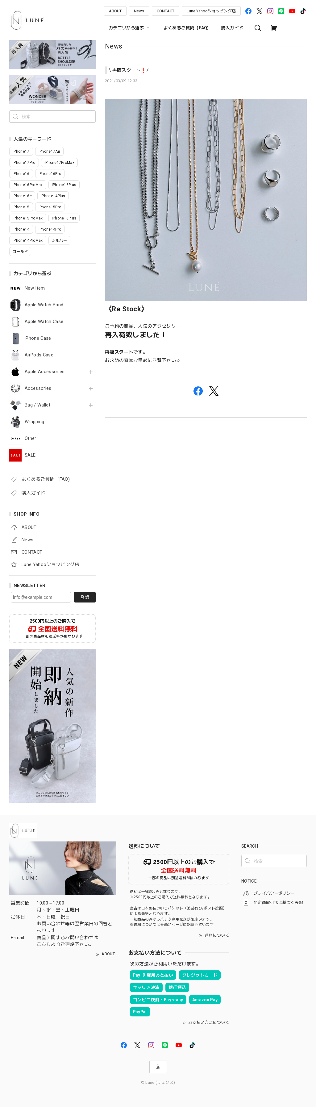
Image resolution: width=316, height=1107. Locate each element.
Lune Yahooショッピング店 (211, 11)
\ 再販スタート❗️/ (128, 70)
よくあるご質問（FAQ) (186, 27)
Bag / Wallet (37, 405)
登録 (85, 597)
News (139, 11)
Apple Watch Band (44, 305)
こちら (44, 944)
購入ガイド (232, 27)
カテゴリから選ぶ (130, 28)
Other (30, 438)
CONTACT (165, 11)
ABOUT (115, 11)
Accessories (38, 388)
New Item (35, 288)
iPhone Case (38, 338)
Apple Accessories (45, 371)
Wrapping (34, 421)
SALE (30, 455)
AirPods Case (39, 355)
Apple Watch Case (44, 321)
